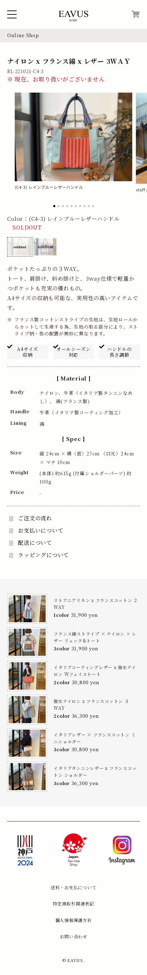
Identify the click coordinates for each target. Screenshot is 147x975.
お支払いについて (40, 530)
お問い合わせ (73, 936)
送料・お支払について (74, 887)
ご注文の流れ (35, 518)
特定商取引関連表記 (73, 903)
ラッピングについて (43, 554)
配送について (35, 542)
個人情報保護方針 (73, 920)
